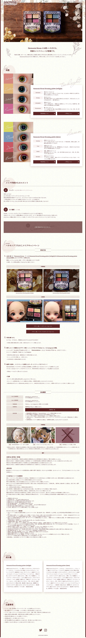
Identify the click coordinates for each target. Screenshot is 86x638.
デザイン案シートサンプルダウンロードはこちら (43, 331)
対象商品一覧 (37, 410)
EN (77, 1)
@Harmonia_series (23, 383)
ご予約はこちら (68, 113)
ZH (81, 1)
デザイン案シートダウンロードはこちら (43, 326)
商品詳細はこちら (45, 113)
